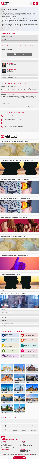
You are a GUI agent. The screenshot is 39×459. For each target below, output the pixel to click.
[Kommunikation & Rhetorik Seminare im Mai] (34, 3)
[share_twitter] (21, 457)
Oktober (15, 430)
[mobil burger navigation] (31, 3)
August (24, 425)
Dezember (33, 430)
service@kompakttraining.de (7, 451)
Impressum (33, 454)
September (33, 425)
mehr (2, 28)
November (24, 430)
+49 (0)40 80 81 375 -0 (8, 445)
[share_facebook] (18, 457)
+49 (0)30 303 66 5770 (27, 445)
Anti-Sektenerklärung (12, 454)
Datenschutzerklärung (23, 454)
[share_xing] (14, 457)
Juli (15, 425)
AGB (4, 454)
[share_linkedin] (24, 457)
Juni (33, 421)
